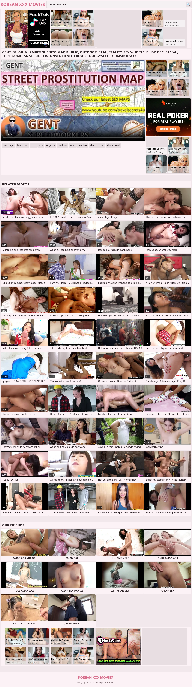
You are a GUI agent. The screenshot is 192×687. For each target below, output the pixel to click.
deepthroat (113, 145)
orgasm (50, 145)
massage (9, 145)
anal (72, 145)
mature (62, 145)
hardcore (22, 145)
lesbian (83, 145)
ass (41, 145)
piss (33, 145)
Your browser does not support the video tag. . (73, 100)
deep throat (97, 145)
